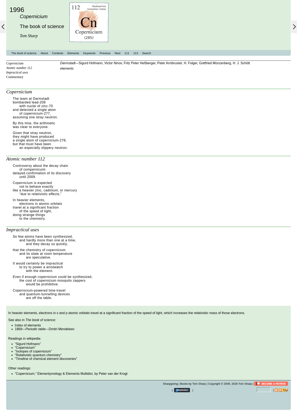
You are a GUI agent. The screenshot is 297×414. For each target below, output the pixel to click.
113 (135, 53)
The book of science (24, 53)
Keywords (89, 53)
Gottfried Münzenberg (215, 63)
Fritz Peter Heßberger (140, 63)
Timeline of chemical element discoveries (46, 359)
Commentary (15, 77)
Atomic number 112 (19, 68)
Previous (105, 53)
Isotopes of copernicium (33, 351)
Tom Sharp (245, 383)
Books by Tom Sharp (193, 383)
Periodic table (36, 329)
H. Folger (190, 63)
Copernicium (15, 63)
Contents (57, 53)
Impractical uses (17, 72)
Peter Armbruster (169, 63)
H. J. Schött (241, 63)
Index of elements (28, 325)
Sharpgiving (170, 383)
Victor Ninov (113, 63)
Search (146, 53)
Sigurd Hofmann (91, 63)
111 (127, 53)
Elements (73, 53)
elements (67, 68)
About (44, 53)
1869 (18, 329)
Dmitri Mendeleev (61, 329)
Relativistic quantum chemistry (38, 355)
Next (117, 53)
